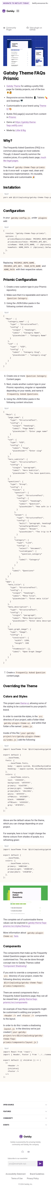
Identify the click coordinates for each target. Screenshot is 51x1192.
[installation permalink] (2, 187)
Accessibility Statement (16, 1174)
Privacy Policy (33, 1178)
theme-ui (24, 703)
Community (25, 1118)
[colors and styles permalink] (2, 696)
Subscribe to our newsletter (18, 1158)
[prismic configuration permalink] (2, 280)
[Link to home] (8, 11)
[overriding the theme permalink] (2, 686)
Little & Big (20, 130)
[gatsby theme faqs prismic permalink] (2, 73)
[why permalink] (2, 141)
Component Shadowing (15, 966)
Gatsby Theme (14, 86)
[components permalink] (2, 946)
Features (25, 1111)
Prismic (12, 117)
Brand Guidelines (37, 1174)
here (16, 936)
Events (25, 1125)
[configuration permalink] (2, 211)
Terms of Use (17, 1178)
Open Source (25, 1104)
